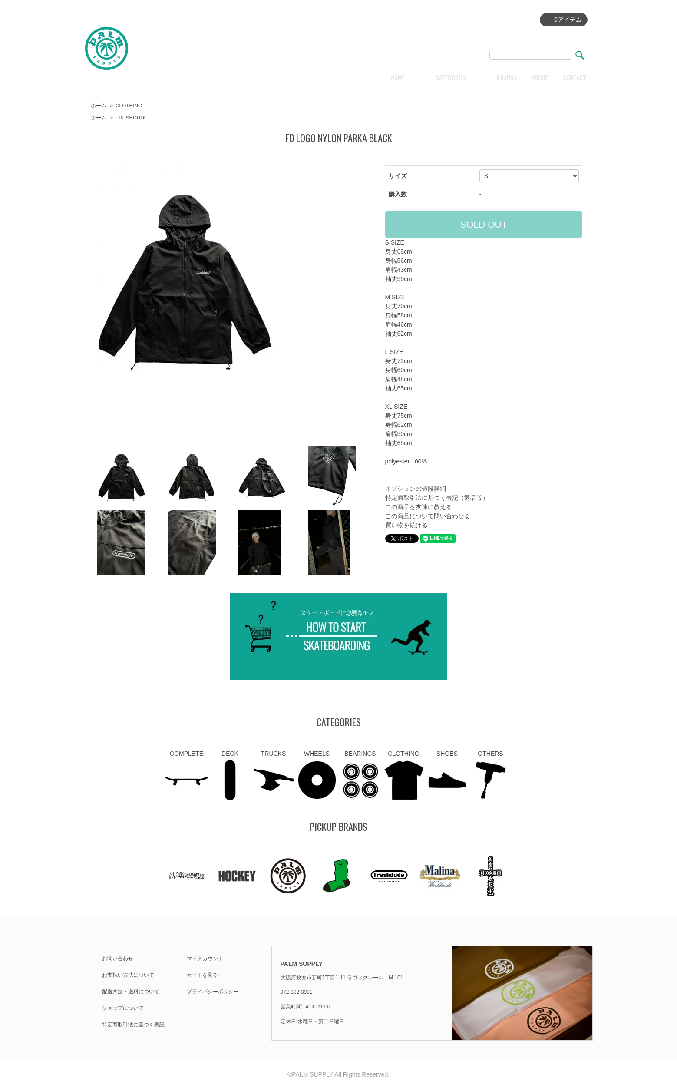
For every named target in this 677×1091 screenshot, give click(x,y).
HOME (397, 77)
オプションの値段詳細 (415, 488)
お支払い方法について (128, 975)
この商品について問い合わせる (427, 515)
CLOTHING (129, 105)
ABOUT (540, 77)
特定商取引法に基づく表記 (133, 1025)
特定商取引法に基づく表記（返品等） (437, 497)
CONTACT (574, 77)
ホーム (98, 105)
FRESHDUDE (132, 118)
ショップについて (123, 1008)
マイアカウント (205, 958)
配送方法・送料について (130, 992)
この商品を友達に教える (418, 506)
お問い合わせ (117, 958)
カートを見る (202, 975)
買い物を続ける (406, 525)
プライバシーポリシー (213, 992)
